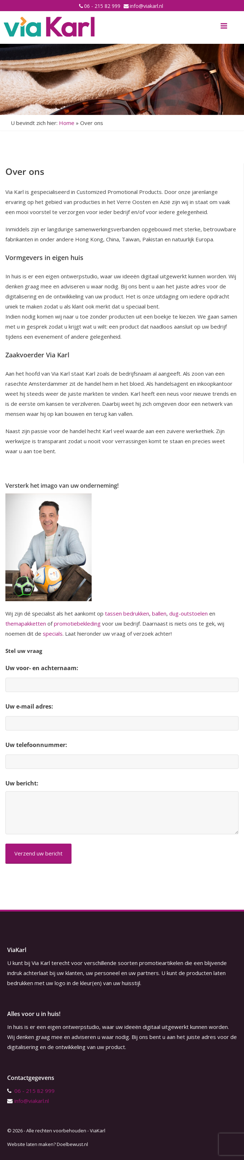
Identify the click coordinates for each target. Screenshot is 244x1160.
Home (66, 122)
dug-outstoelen (188, 613)
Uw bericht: (21, 783)
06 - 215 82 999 (102, 6)
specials (53, 633)
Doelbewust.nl (72, 1144)
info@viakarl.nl (146, 6)
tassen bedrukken (127, 613)
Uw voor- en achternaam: (41, 668)
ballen (159, 613)
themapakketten (25, 623)
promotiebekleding (77, 623)
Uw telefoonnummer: (36, 745)
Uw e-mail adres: (29, 706)
